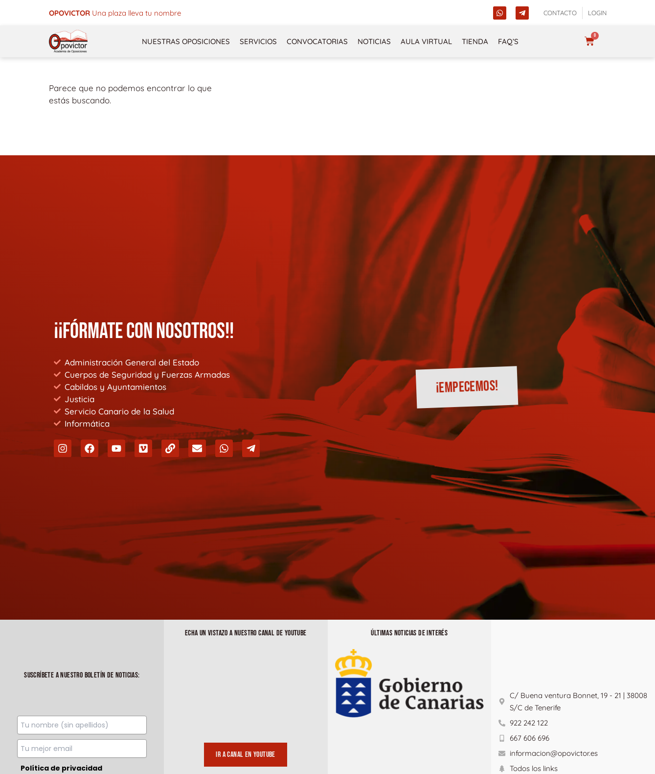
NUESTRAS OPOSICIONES (186, 41)
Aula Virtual (426, 41)
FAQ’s (508, 41)
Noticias (374, 41)
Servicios (258, 41)
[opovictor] (68, 41)
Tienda (475, 41)
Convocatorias (317, 41)
